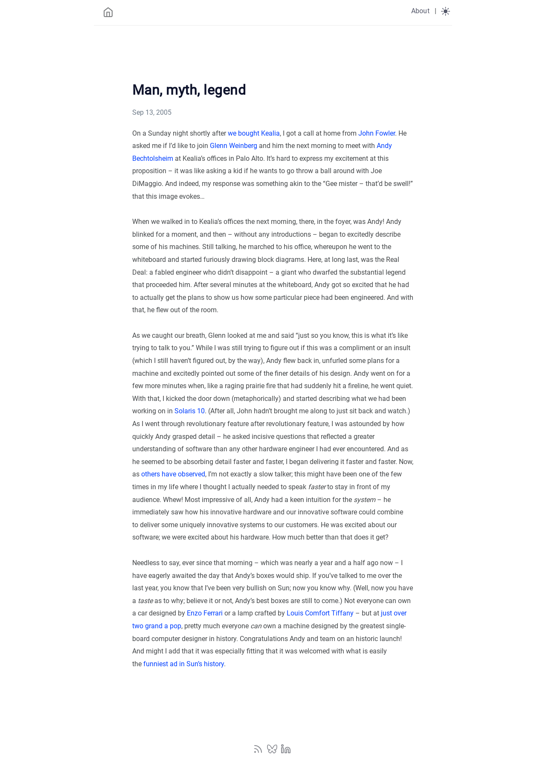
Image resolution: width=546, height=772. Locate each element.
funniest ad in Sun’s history (183, 664)
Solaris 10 (189, 411)
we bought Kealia (254, 133)
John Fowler (376, 133)
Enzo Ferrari (205, 613)
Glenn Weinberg (233, 146)
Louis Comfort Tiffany (320, 613)
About (420, 11)
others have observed (173, 474)
